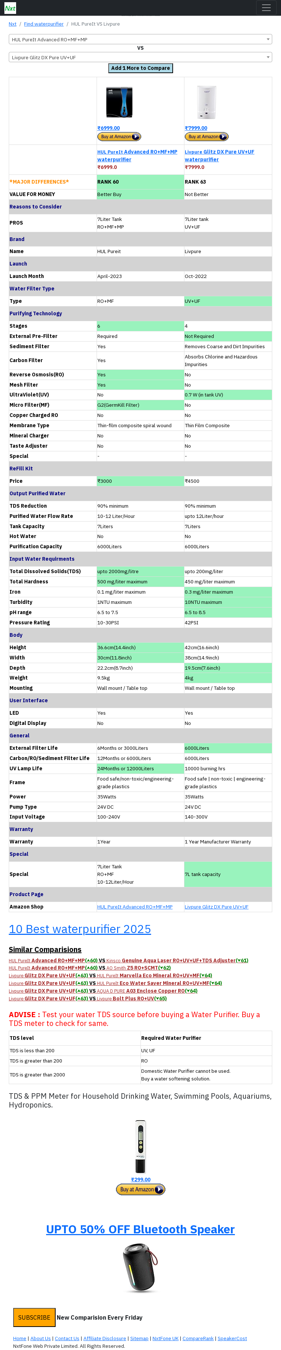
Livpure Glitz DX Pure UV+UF (216, 906)
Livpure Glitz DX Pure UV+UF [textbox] (44, 57)
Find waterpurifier (44, 23)
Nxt (12, 23)
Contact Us (67, 1338)
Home (19, 1338)
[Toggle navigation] (266, 7)
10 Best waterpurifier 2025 (80, 928)
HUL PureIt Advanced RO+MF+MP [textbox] (49, 39)
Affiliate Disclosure (104, 1338)
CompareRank (198, 1338)
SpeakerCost (232, 1338)
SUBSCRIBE (34, 1317)
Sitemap (139, 1338)
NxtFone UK (166, 1338)
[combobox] (140, 39)
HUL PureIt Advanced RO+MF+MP (135, 906)
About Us (40, 1338)
